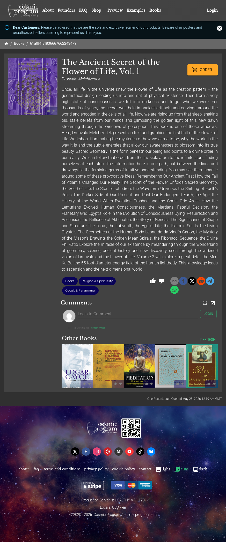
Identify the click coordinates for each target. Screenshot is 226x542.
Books (155, 10)
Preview (115, 10)
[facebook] (183, 281)
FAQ (83, 10)
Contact (145, 469)
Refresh (208, 340)
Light (162, 469)
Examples (136, 10)
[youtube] (129, 451)
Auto (181, 469)
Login (212, 10)
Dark (200, 469)
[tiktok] (140, 451)
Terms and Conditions (62, 469)
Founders (66, 10)
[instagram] (97, 451)
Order (202, 69)
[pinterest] (108, 451)
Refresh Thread (98, 328)
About (48, 10)
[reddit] (201, 281)
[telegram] (210, 281)
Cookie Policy (123, 469)
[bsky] (151, 451)
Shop (96, 10)
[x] (192, 281)
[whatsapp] (174, 290)
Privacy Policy (96, 469)
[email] (174, 281)
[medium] (118, 451)
